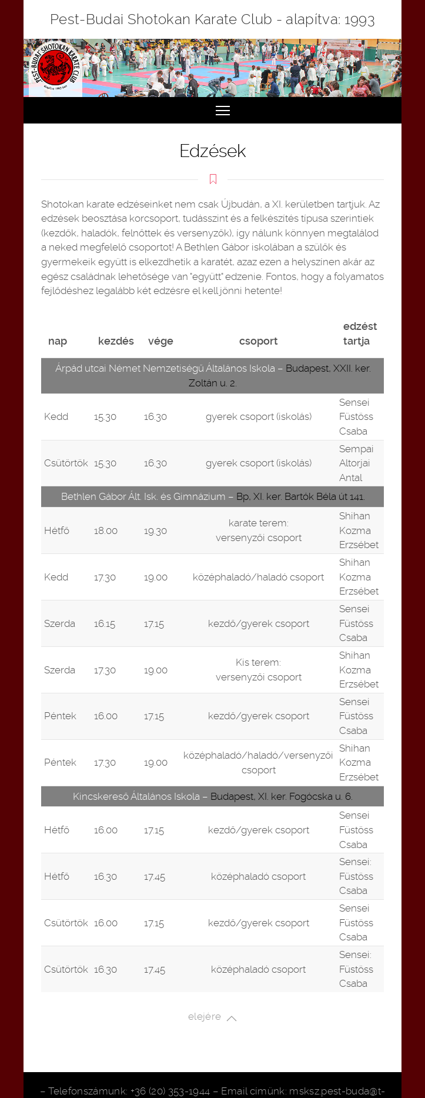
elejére (212, 1017)
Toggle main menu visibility (223, 106)
